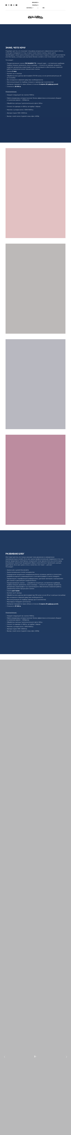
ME (43, 7)
